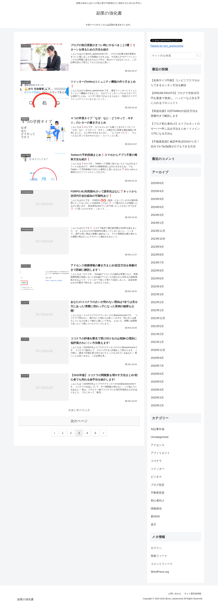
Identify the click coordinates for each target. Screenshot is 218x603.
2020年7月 (157, 365)
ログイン (156, 547)
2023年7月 (157, 262)
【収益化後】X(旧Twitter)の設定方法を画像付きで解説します (174, 113)
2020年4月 (157, 389)
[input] (175, 55)
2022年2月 (157, 302)
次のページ (79, 421)
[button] (198, 55)
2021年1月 (157, 341)
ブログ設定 (157, 484)
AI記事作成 (157, 429)
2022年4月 (157, 286)
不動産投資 (157, 492)
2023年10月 (158, 238)
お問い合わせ (174, 593)
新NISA (155, 516)
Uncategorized (159, 437)
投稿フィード (159, 555)
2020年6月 (157, 373)
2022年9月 (157, 270)
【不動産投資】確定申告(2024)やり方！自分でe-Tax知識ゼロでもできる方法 (175, 144)
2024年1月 (157, 222)
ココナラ (156, 460)
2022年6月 (157, 278)
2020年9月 (157, 357)
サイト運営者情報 (192, 593)
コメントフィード (162, 563)
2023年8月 (157, 254)
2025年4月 (157, 191)
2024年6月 (157, 207)
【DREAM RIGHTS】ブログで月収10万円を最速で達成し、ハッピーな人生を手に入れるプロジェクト (175, 98)
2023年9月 (157, 246)
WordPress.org (160, 571)
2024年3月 (157, 214)
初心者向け (157, 500)
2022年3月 (157, 294)
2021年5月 (157, 326)
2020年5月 (157, 381)
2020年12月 (158, 350)
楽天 (153, 524)
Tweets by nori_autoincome (166, 45)
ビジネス (156, 476)
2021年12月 (158, 318)
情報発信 (156, 508)
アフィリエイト (160, 452)
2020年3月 (157, 397)
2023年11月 (158, 230)
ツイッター (157, 468)
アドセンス (157, 445)
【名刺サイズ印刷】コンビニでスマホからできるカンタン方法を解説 (175, 83)
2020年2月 (157, 405)
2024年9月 (157, 199)
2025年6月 (157, 183)
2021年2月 (157, 334)
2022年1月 (157, 310)
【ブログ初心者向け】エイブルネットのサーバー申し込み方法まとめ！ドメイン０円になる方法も (175, 128)
